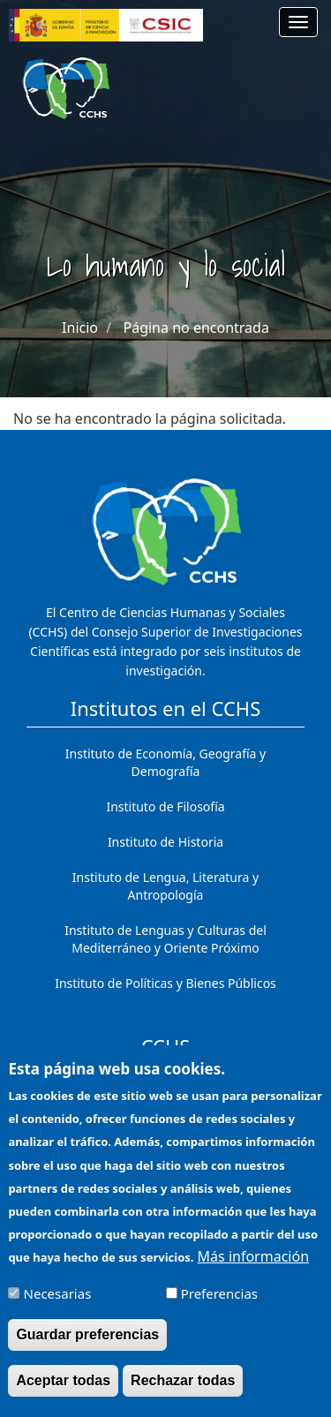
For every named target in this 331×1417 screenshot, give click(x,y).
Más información (253, 1270)
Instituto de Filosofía (165, 806)
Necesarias (58, 1307)
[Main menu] (298, 22)
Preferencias (219, 1307)
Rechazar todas (183, 1394)
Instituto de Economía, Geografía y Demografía (165, 762)
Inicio (80, 327)
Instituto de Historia (165, 841)
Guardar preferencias (87, 1348)
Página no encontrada (196, 327)
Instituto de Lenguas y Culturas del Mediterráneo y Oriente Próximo (165, 939)
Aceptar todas (63, 1394)
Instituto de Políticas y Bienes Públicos (165, 983)
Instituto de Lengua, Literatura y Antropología (165, 886)
